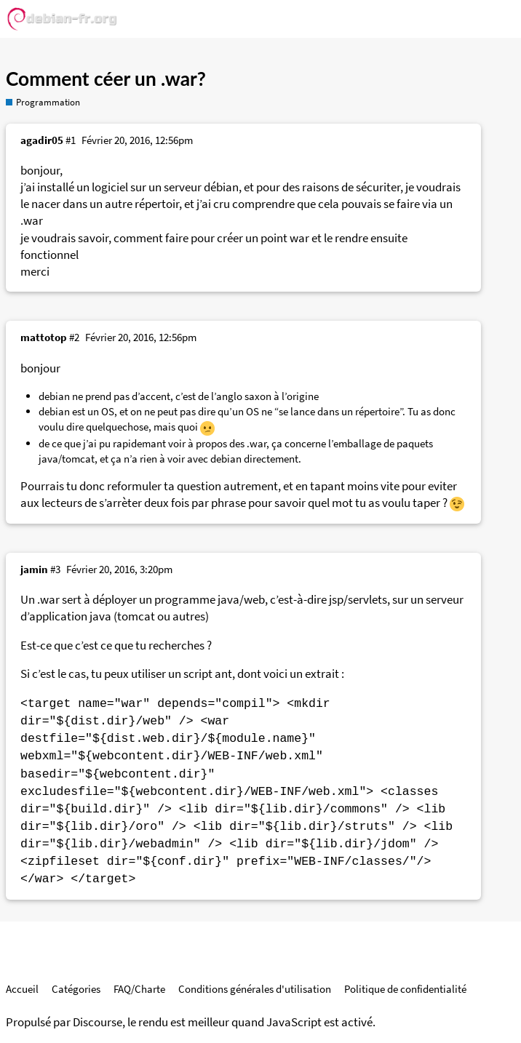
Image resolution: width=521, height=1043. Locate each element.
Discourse (97, 1022)
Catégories (76, 989)
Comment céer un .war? (106, 78)
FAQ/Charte (139, 989)
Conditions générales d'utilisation (254, 989)
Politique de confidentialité (405, 989)
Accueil (22, 989)
